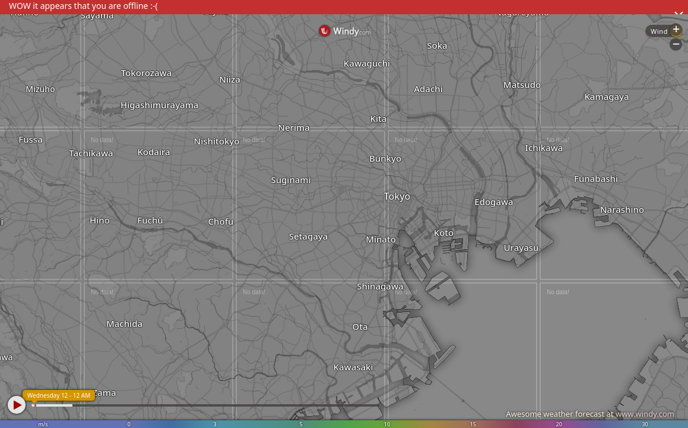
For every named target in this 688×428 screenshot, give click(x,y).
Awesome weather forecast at (590, 413)
